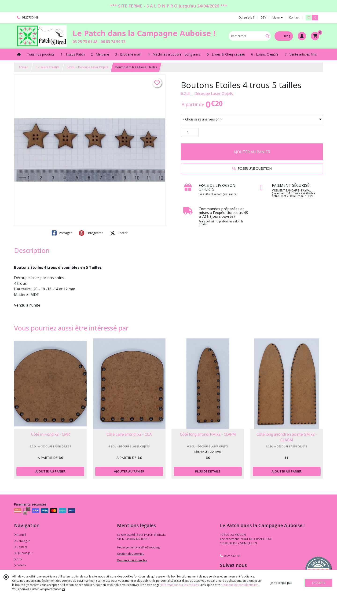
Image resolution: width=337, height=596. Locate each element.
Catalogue (22, 541)
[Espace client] (302, 36)
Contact (294, 17)
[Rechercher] (267, 36)
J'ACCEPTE (318, 583)
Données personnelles (132, 560)
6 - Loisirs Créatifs (47, 67)
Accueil (23, 67)
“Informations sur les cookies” (180, 585)
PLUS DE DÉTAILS (207, 471)
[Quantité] (189, 132)
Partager (62, 233)
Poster (119, 233)
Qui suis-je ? (23, 553)
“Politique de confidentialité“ (239, 585)
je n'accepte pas (281, 583)
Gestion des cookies (130, 554)
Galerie (20, 565)
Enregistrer (91, 233)
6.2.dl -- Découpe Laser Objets (207, 93)
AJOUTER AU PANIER (252, 151)
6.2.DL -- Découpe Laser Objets (87, 67)
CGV (18, 559)
